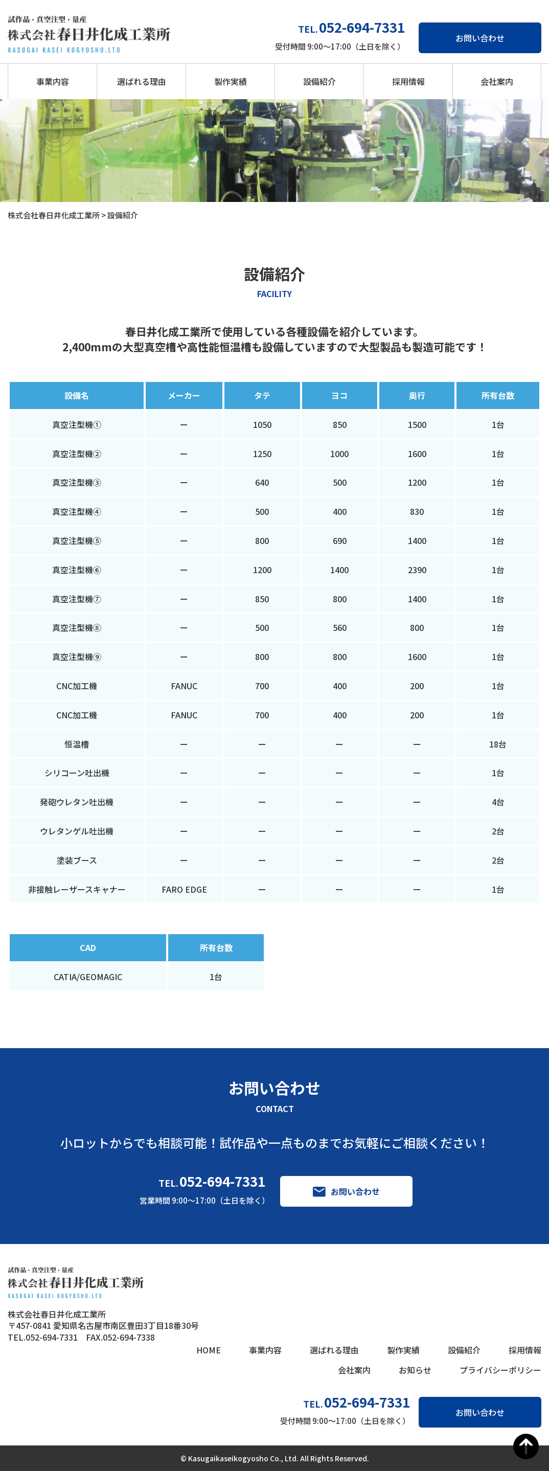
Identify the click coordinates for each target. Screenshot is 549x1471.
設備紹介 (319, 81)
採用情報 (408, 81)
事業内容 (52, 81)
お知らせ (415, 1370)
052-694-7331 (222, 1180)
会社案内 (497, 81)
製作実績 (230, 81)
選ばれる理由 (141, 81)
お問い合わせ (480, 38)
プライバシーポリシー (500, 1370)
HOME (208, 1350)
